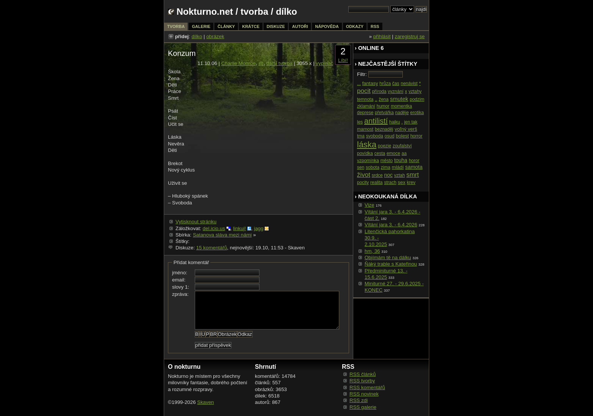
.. (376, 99)
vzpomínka (368, 160)
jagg (258, 228)
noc (388, 175)
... (359, 83)
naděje (402, 112)
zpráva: (180, 294)
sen (360, 167)
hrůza (385, 83)
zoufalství (402, 145)
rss (375, 26)
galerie (201, 26)
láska (366, 144)
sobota (372, 167)
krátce (250, 26)
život (363, 174)
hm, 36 (372, 251)
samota (413, 167)
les (360, 122)
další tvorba (279, 63)
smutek (399, 99)
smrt (412, 174)
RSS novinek (364, 394)
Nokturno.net (205, 11)
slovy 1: (180, 287)
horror (416, 136)
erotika (417, 112)
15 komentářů (211, 248)
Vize (369, 205)
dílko (196, 36)
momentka (401, 106)
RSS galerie (362, 407)
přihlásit (382, 36)
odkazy (354, 26)
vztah (399, 175)
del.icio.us (214, 228)
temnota (365, 99)
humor (383, 106)
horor (414, 160)
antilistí (376, 121)
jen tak (410, 122)
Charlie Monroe (238, 63)
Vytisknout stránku (195, 221)
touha (400, 160)
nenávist (409, 83)
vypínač (324, 63)
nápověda (326, 26)
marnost (365, 129)
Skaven (205, 402)
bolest (402, 136)
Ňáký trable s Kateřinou (391, 264)
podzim (417, 99)
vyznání (395, 91)
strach (390, 182)
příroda (379, 91)
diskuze (276, 26)
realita (376, 182)
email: (179, 280)
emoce (393, 153)
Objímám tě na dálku (388, 257)
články (226, 26)
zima (385, 167)
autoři (300, 26)
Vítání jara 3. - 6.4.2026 (391, 224)
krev (411, 182)
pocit (364, 90)
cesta (379, 153)
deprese (365, 112)
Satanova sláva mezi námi (222, 235)
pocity (363, 182)
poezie (384, 145)
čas (395, 83)
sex (401, 182)
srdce (377, 175)
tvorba (254, 11)
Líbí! (343, 60)
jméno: (179, 272)
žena (383, 99)
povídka (365, 153)
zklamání (366, 106)
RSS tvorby (362, 381)
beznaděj (384, 129)
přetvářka (384, 112)
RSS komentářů (367, 387)
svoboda (374, 136)
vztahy (415, 91)
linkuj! (239, 228)
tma (361, 136)
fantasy (370, 83)
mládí (398, 167)
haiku (394, 122)
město (386, 160)
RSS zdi (358, 400)
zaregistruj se (410, 36)
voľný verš (405, 129)
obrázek (215, 36)
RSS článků (362, 374)
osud (389, 136)
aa (404, 153)
